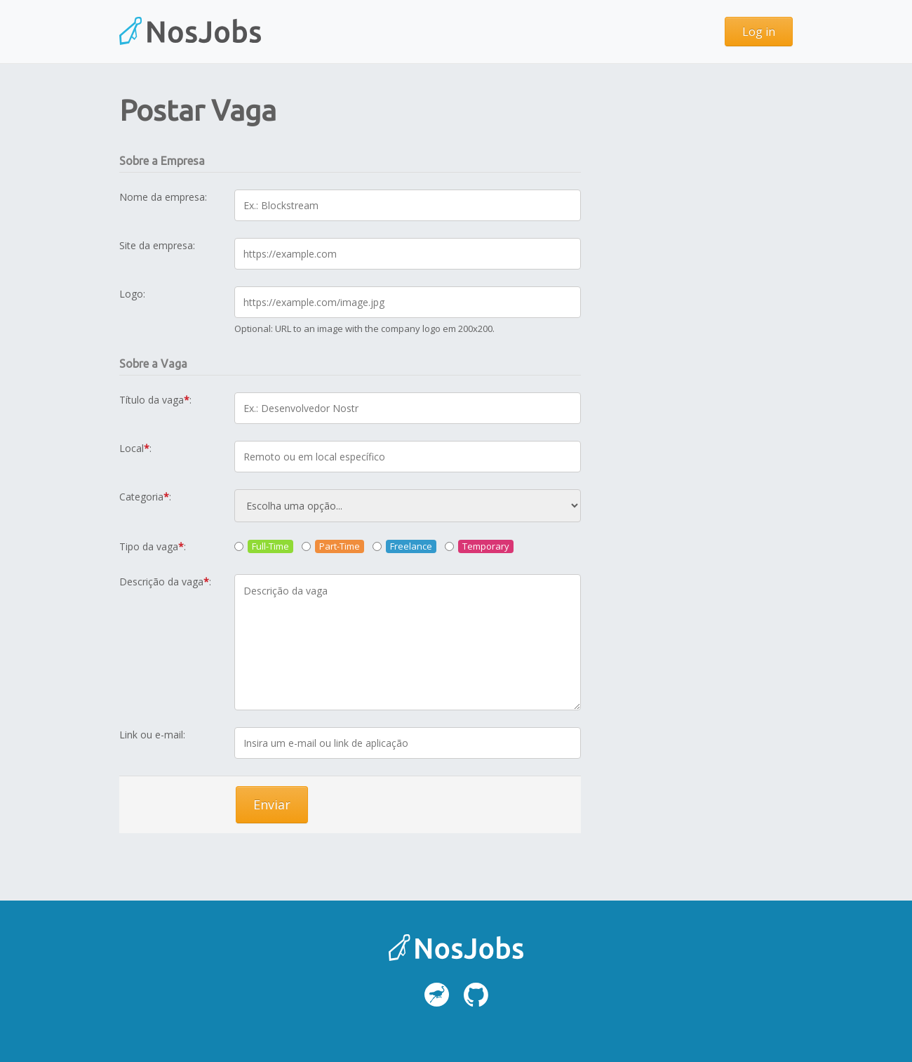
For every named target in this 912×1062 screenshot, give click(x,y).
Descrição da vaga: (165, 581)
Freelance (411, 546)
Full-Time (270, 546)
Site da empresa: (157, 245)
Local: (135, 448)
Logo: (132, 293)
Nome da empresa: (163, 197)
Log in (758, 31)
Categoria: (145, 496)
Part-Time (339, 546)
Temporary (485, 546)
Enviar (271, 804)
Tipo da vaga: (152, 546)
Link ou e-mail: (152, 734)
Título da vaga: (155, 399)
